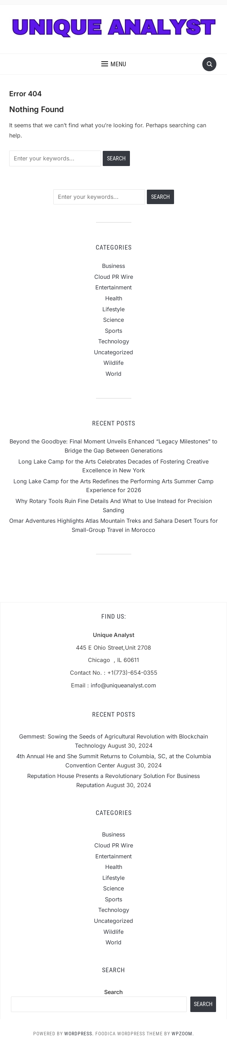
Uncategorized (113, 352)
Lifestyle (113, 309)
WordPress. (79, 1033)
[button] (113, 64)
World (113, 373)
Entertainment (113, 287)
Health (113, 298)
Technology (113, 341)
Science (113, 319)
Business (113, 265)
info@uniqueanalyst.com (123, 685)
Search (113, 991)
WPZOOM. (183, 1033)
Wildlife (113, 362)
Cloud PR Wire (113, 276)
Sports (113, 330)
